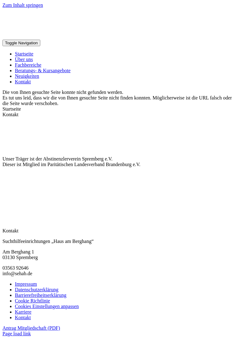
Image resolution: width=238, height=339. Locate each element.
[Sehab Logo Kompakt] (77, 36)
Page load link (16, 333)
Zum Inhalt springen (22, 5)
